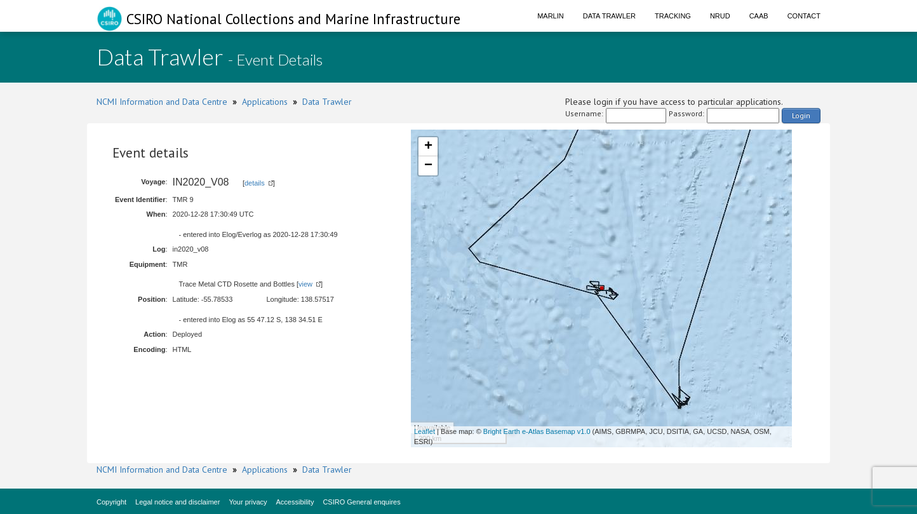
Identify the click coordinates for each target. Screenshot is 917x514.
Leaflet (424, 431)
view (305, 284)
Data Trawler (609, 16)
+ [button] (428, 146)
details (254, 183)
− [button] (428, 165)
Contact (803, 16)
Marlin (550, 16)
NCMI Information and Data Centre (162, 101)
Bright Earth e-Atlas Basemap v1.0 (537, 431)
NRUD (720, 16)
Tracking (673, 16)
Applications (265, 101)
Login (801, 115)
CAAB (758, 16)
